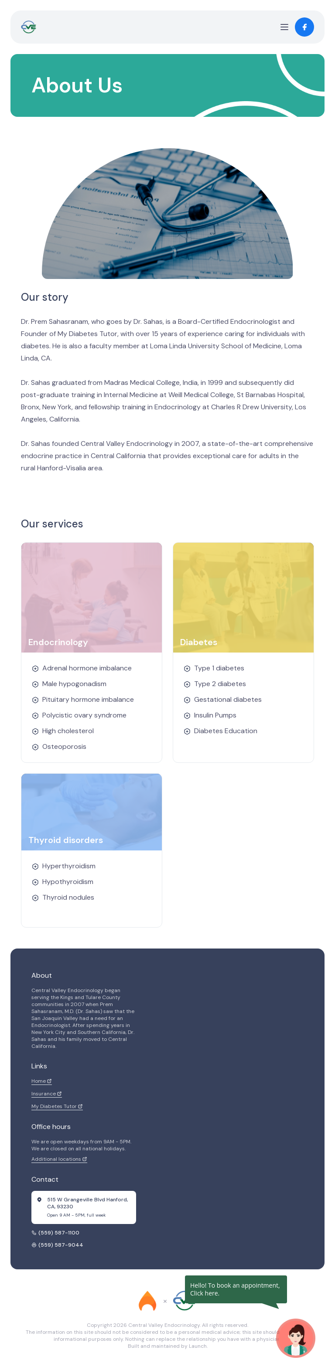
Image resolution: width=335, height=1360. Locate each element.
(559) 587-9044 (57, 1244)
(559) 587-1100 (55, 1232)
